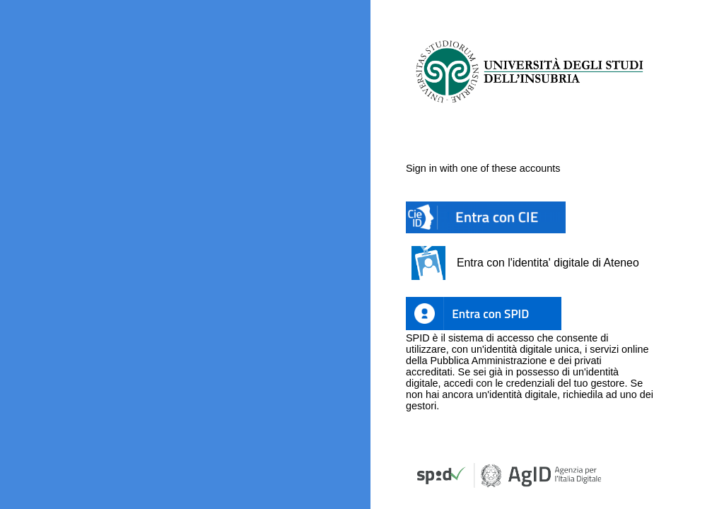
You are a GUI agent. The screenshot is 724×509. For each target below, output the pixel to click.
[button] (486, 217)
